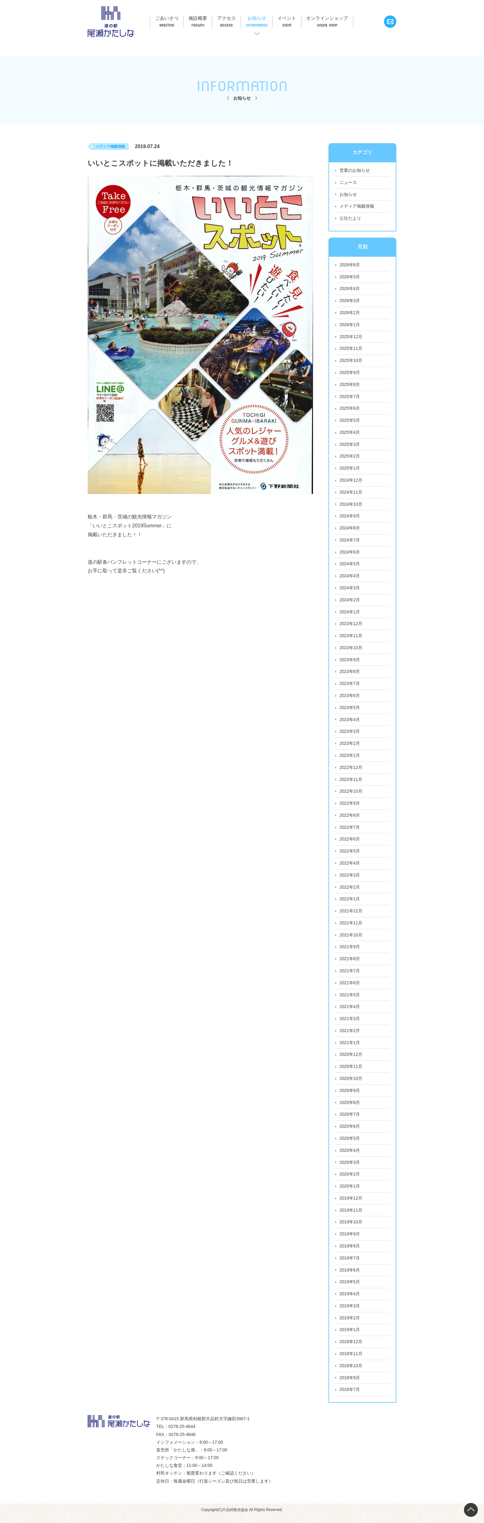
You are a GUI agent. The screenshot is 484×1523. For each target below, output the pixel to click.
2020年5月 (350, 1143)
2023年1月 (350, 758)
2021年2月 (350, 1035)
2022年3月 (350, 879)
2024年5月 (350, 566)
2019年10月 (351, 1228)
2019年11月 (351, 1216)
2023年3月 (350, 734)
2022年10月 (351, 794)
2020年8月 (350, 1107)
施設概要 (202, 17)
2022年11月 (351, 782)
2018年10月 (351, 1372)
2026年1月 (350, 325)
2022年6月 (350, 842)
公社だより (350, 218)
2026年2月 (350, 313)
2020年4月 (350, 1155)
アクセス (233, 17)
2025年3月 (350, 445)
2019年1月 (350, 1336)
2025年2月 (350, 457)
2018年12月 (351, 1348)
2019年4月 (350, 1300)
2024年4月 (350, 578)
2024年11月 (351, 494)
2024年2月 (350, 602)
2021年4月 (350, 1011)
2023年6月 (350, 698)
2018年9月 (350, 1384)
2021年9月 (350, 951)
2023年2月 (350, 746)
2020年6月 (350, 1131)
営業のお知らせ (355, 170)
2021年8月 (350, 963)
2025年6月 (350, 409)
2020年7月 (350, 1119)
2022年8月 (350, 818)
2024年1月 (350, 614)
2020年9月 (350, 1095)
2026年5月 (350, 277)
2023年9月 (350, 662)
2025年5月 (350, 421)
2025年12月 (351, 337)
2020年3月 (350, 1167)
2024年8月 (350, 530)
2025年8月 (350, 385)
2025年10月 (351, 361)
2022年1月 (350, 903)
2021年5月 (350, 999)
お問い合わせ (390, 21)
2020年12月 (351, 1059)
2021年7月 (350, 975)
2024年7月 (350, 542)
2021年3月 (350, 1023)
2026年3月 (350, 301)
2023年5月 (350, 710)
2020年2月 (350, 1179)
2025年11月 (351, 349)
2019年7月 (350, 1264)
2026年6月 (350, 265)
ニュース (348, 182)
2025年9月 (350, 373)
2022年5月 (350, 855)
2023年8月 (350, 674)
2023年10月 (351, 650)
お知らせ (266, 17)
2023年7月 (350, 686)
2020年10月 (351, 1083)
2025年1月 (350, 469)
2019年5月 (350, 1288)
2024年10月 (351, 506)
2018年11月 (351, 1360)
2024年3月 (350, 590)
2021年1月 (350, 1047)
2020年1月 (350, 1191)
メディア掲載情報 (357, 206)
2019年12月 (351, 1203)
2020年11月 (351, 1071)
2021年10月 (351, 939)
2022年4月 (350, 867)
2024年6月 (350, 554)
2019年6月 (350, 1276)
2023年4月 (350, 722)
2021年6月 (350, 987)
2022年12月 (351, 770)
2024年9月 (350, 518)
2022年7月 (350, 830)
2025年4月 (350, 433)
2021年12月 (351, 915)
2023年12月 (351, 626)
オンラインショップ (342, 17)
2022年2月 (350, 891)
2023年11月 (351, 638)
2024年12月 (351, 481)
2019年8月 (350, 1252)
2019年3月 (350, 1312)
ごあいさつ (168, 17)
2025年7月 (350, 397)
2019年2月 (350, 1324)
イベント (299, 17)
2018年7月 (350, 1396)
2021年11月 (351, 927)
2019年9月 (350, 1240)
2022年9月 (350, 806)
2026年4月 (350, 289)
